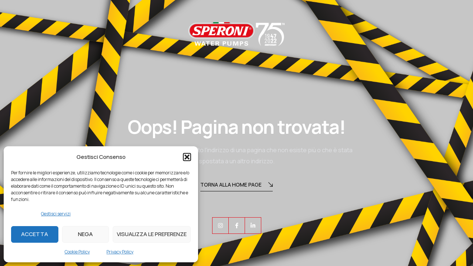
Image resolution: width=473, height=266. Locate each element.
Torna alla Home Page (236, 185)
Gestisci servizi (56, 214)
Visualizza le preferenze (152, 234)
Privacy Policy (119, 252)
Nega (85, 234)
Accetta (34, 234)
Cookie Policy (77, 252)
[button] (187, 157)
